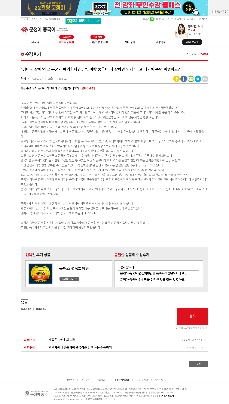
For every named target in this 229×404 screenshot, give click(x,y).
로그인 (146, 19)
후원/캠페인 (142, 380)
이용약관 (101, 380)
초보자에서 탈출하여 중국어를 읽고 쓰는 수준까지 (80, 347)
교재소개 (191, 19)
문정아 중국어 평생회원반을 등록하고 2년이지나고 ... (153, 273)
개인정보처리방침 (120, 380)
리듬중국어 (36, 19)
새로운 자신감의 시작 (62, 339)
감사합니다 (127, 267)
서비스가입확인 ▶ (167, 396)
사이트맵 (159, 380)
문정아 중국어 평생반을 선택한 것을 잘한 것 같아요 (152, 279)
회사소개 (70, 380)
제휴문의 (85, 380)
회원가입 (160, 19)
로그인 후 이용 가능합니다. (98, 316)
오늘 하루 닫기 (222, 11)
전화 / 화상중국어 (52, 19)
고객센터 (181, 19)
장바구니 (170, 19)
